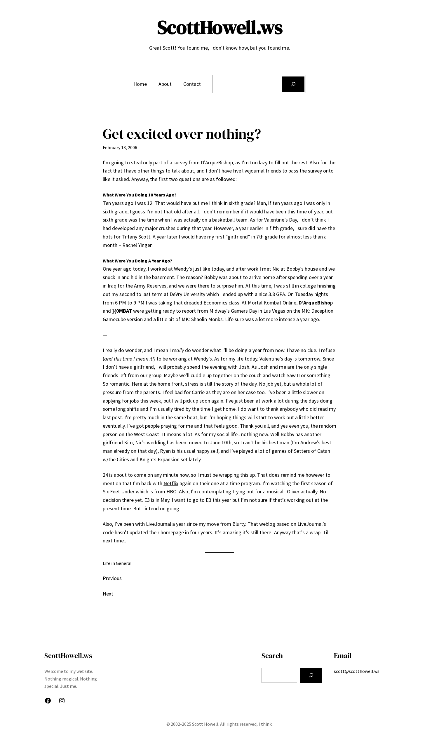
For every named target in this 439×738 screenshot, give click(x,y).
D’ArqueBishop (217, 162)
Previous (112, 578)
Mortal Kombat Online (272, 302)
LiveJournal (158, 524)
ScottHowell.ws (219, 27)
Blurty (238, 524)
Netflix (170, 483)
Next (108, 593)
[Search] (293, 84)
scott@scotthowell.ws (356, 671)
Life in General (117, 563)
